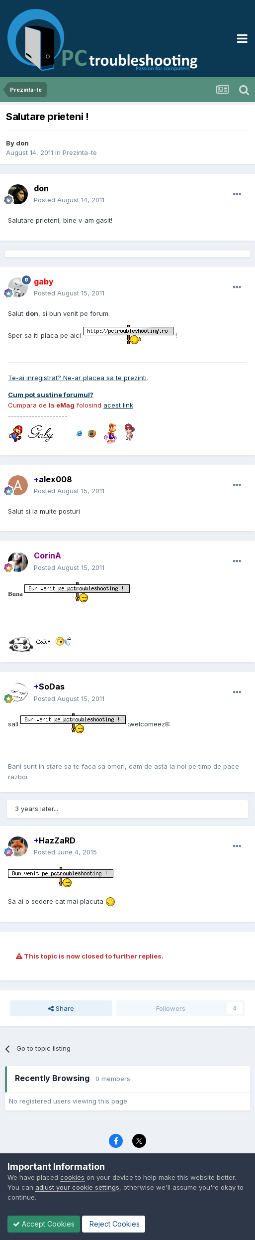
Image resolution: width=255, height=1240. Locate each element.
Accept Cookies (44, 1224)
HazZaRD (55, 840)
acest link (118, 405)
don (22, 143)
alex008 (53, 479)
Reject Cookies (113, 1224)
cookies (72, 1177)
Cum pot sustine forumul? (50, 395)
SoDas (49, 686)
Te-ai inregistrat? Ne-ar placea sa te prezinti (77, 378)
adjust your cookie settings (77, 1187)
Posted (69, 200)
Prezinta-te (80, 152)
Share (61, 1008)
